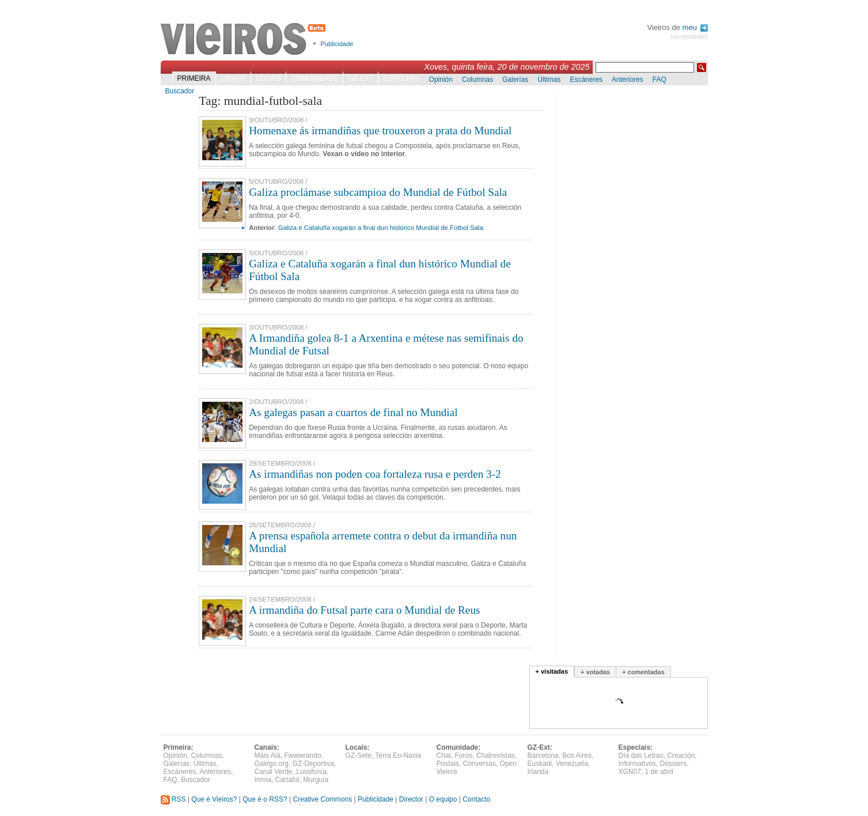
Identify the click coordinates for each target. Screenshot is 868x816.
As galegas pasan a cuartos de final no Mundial (353, 412)
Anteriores (627, 79)
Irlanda (538, 772)
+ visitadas (552, 671)
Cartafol (287, 780)
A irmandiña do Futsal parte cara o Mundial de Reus (364, 610)
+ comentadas (643, 671)
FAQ (659, 79)
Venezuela (572, 764)
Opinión (441, 79)
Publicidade (337, 43)
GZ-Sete (359, 755)
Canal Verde (274, 772)
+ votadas (595, 671)
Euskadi (540, 764)
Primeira (194, 78)
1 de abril (659, 772)
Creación (681, 755)
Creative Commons (322, 799)
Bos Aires (577, 755)
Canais (234, 78)
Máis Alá (268, 755)
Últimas (548, 79)
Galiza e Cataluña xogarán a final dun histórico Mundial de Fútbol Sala (380, 227)
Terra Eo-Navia (398, 755)
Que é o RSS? (264, 799)
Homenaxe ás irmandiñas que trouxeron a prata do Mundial (380, 130)
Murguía (315, 780)
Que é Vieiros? (214, 799)
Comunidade (314, 78)
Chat (444, 755)
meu (695, 27)
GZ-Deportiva (313, 764)
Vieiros (245, 39)
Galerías (515, 79)
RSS (173, 799)
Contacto (476, 799)
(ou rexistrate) (688, 36)
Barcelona (543, 755)
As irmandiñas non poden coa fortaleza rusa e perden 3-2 (375, 474)
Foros (464, 755)
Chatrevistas (495, 755)
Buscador (180, 91)
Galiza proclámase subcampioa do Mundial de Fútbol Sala (378, 192)
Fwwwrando (303, 755)
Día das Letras (641, 755)
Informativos (637, 764)
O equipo (443, 799)
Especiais (401, 78)
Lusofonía (311, 772)
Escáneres (586, 79)
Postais (448, 764)
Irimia (263, 780)
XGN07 (630, 772)
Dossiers (673, 764)
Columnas (477, 79)
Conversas (479, 764)
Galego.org (272, 764)
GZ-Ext (360, 78)
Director (411, 799)
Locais (268, 78)
